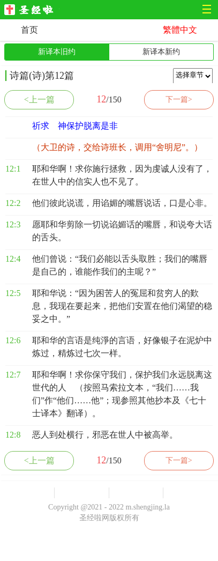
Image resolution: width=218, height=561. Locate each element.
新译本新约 (161, 52)
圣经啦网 (31, 10)
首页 (29, 29)
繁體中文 (180, 29)
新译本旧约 (57, 52)
